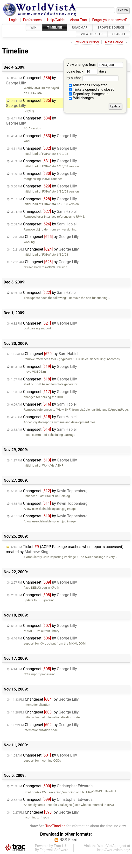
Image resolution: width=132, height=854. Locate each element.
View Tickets (92, 34)
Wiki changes (81, 98)
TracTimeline (55, 826)
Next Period (114, 42)
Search (118, 34)
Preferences (32, 20)
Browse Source (110, 27)
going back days (86, 71)
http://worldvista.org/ (113, 850)
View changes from (94, 65)
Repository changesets (89, 94)
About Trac (78, 20)
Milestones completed (88, 85)
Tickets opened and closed (91, 90)
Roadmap (80, 27)
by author (92, 78)
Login (13, 20)
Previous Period (87, 42)
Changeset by (31, 103)
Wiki (34, 27)
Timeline (54, 27)
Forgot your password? (109, 20)
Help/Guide (55, 20)
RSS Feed (68, 839)
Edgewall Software (54, 850)
